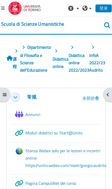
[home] (32, 24)
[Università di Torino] (24, 7)
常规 (31, 97)
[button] (74, 8)
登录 (103, 8)
